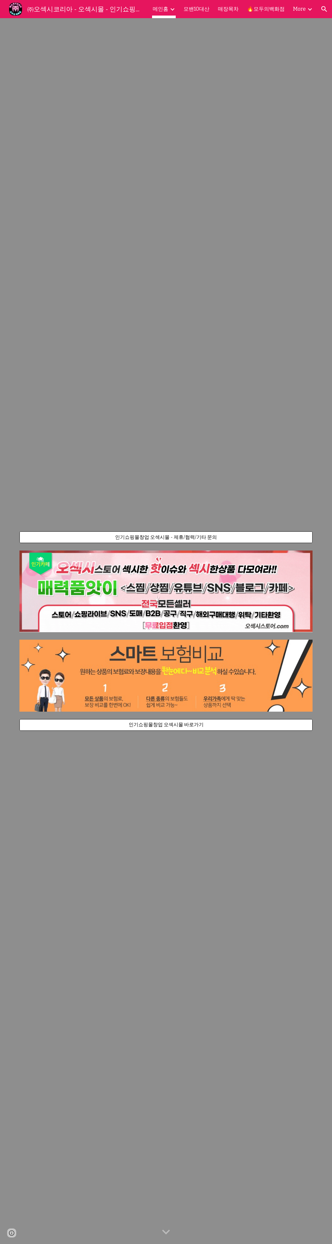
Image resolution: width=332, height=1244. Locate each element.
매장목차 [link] (228, 9)
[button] (324, 9)
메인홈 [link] (160, 9)
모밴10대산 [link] (196, 9)
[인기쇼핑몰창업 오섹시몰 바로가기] (166, 725)
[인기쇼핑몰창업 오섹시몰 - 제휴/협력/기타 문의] (166, 537)
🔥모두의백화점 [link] (266, 9)
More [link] (299, 9)
